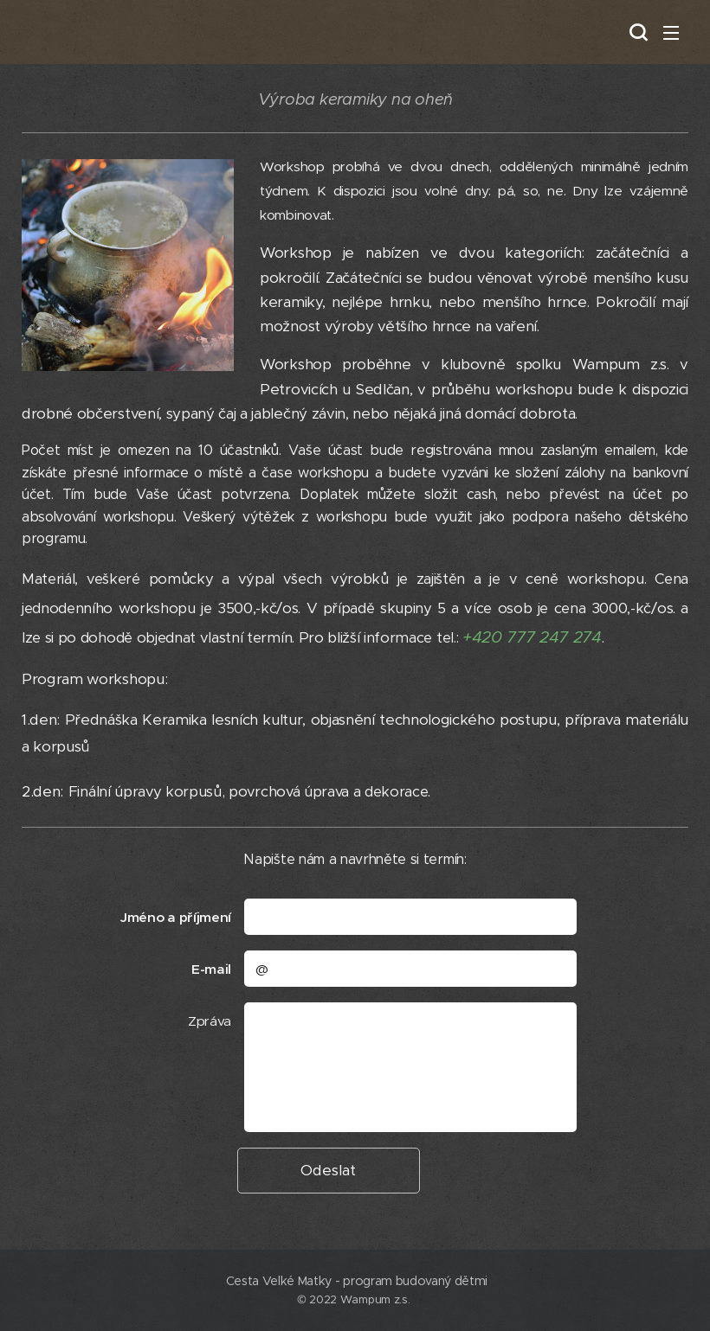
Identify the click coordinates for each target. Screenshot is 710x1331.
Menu (671, 33)
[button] (636, 32)
